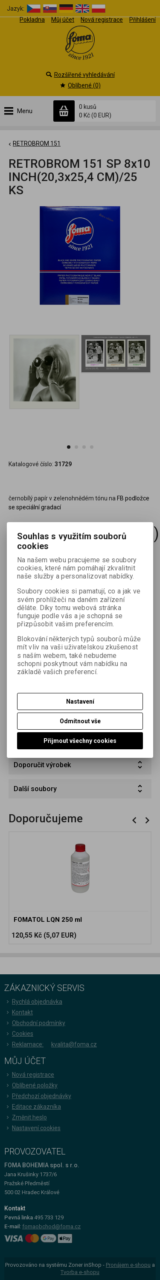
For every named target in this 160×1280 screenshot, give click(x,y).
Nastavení (80, 701)
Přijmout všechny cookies (80, 740)
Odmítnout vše (80, 721)
